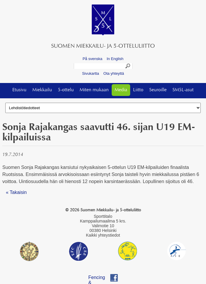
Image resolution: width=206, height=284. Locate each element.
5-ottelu (66, 90)
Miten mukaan (94, 90)
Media (121, 90)
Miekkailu (42, 90)
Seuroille (158, 90)
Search (128, 66)
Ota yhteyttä (113, 73)
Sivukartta (90, 73)
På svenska (92, 59)
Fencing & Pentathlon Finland (99, 278)
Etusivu (19, 90)
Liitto (138, 90)
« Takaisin (16, 192)
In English (115, 59)
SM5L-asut (183, 90)
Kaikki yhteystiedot (103, 235)
